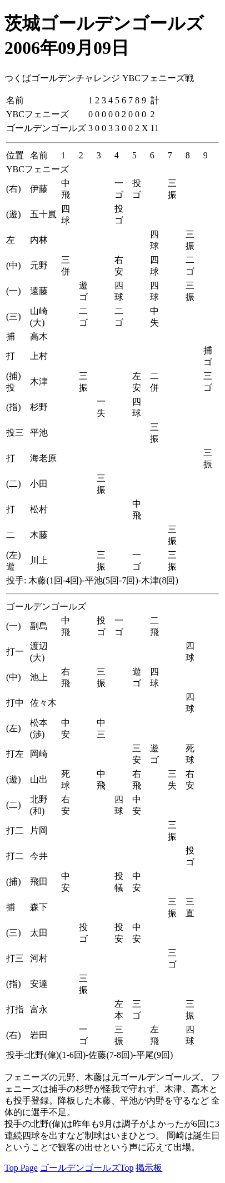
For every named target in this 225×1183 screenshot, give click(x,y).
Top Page (21, 1167)
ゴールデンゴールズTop (87, 1167)
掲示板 (149, 1167)
